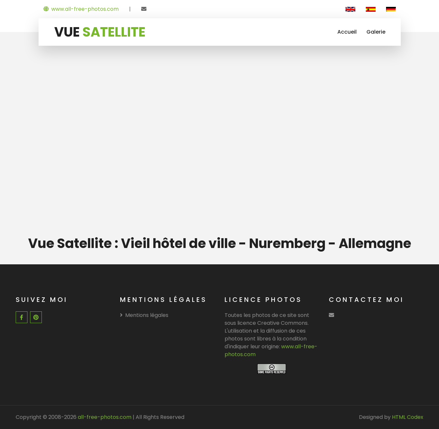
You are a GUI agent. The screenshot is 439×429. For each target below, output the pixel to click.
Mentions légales (144, 315)
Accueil (347, 32)
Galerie (375, 32)
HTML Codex (407, 417)
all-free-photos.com (103, 417)
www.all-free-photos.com (81, 9)
